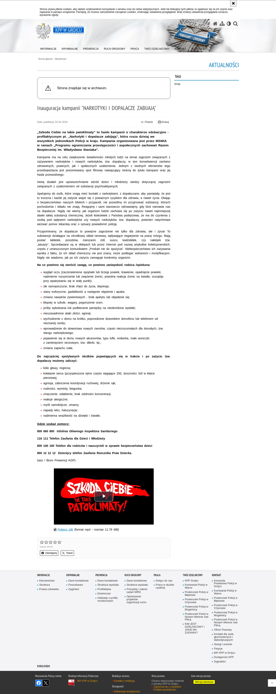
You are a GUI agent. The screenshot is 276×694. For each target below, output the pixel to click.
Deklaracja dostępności (127, 691)
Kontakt (216, 575)
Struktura (44, 585)
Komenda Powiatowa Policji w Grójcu (225, 583)
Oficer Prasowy (223, 630)
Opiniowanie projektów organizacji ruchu (136, 599)
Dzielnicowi (104, 593)
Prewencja (101, 575)
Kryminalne (73, 575)
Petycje (218, 648)
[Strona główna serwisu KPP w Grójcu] (215, 23)
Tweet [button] (67, 553)
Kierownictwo (47, 580)
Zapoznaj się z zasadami (167, 686)
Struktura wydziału (108, 585)
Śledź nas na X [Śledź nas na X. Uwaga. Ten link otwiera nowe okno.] (45, 683)
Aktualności (60, 59)
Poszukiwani (75, 585)
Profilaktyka (104, 589)
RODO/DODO (43, 666)
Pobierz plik (65, 529)
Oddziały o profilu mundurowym (108, 599)
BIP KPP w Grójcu (224, 653)
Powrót (147, 122)
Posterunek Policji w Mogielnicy (196, 608)
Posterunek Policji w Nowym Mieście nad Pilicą (196, 617)
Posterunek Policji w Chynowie (196, 601)
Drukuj (163, 122)
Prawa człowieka (49, 589)
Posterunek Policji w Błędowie (196, 593)
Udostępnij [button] (49, 553)
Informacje (43, 575)
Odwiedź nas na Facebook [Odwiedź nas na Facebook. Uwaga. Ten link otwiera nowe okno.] (38, 683)
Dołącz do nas (164, 580)
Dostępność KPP (224, 657)
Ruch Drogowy (133, 575)
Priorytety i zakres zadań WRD (137, 591)
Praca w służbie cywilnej (165, 586)
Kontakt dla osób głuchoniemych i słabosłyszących (224, 637)
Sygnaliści (220, 661)
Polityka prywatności (165, 689)
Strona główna (45, 59)
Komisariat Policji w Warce (196, 586)
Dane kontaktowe (78, 580)
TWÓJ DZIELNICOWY (193, 575)
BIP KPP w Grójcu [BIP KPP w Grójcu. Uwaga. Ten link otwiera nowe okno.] (87, 680)
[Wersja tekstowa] (229, 23)
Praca (157, 575)
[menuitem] (48, 47)
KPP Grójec (192, 580)
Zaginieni (73, 589)
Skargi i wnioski (223, 644)
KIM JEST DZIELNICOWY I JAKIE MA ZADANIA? (194, 628)
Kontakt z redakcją (124, 680)
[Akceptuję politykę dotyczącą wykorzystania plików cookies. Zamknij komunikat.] (233, 3)
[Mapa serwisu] (222, 23)
